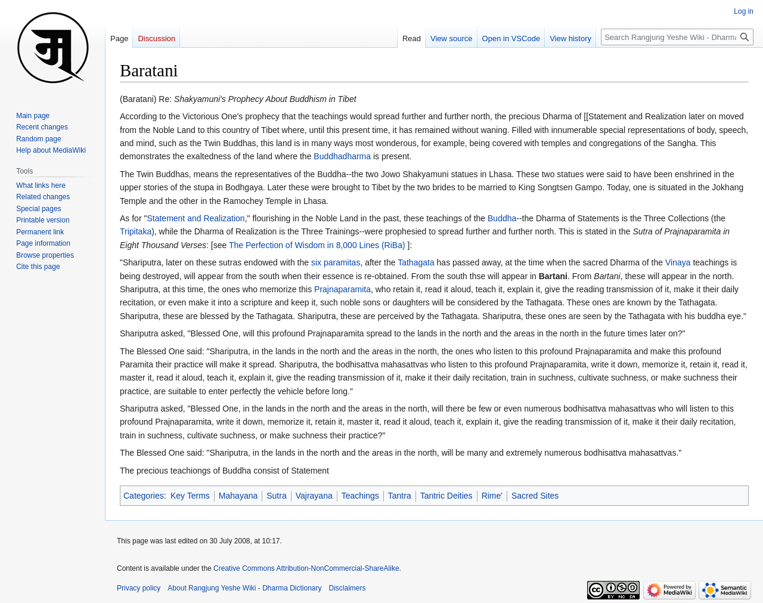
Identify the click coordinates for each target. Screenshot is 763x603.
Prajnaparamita (342, 289)
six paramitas (335, 262)
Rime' (492, 495)
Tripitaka (135, 231)
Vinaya (678, 262)
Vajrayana (314, 495)
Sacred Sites (535, 495)
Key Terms (190, 495)
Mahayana (238, 495)
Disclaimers (347, 588)
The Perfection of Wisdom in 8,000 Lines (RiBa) (317, 245)
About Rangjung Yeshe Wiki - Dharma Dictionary (244, 588)
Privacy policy (138, 588)
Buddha (502, 218)
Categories (143, 495)
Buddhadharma (342, 156)
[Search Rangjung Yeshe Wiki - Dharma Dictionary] (677, 37)
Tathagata (416, 262)
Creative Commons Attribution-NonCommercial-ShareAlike (306, 568)
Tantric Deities (446, 495)
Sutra (276, 495)
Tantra (399, 495)
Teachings (360, 495)
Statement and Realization (195, 218)
